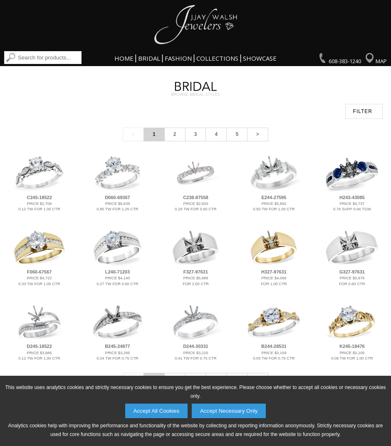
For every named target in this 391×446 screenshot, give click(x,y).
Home (124, 58)
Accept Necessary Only (229, 411)
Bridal (149, 58)
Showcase (260, 58)
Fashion (178, 58)
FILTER (362, 111)
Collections (217, 58)
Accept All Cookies (156, 411)
